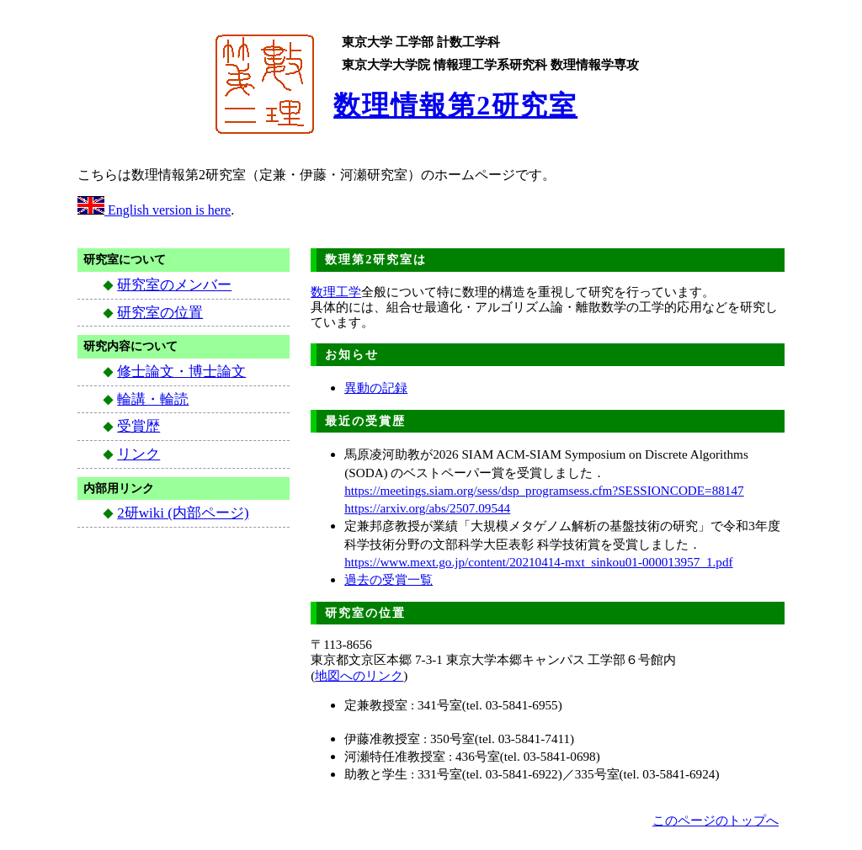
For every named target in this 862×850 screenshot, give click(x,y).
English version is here (154, 210)
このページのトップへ (715, 820)
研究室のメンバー (174, 285)
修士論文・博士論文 (181, 372)
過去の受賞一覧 (388, 579)
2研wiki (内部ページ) (182, 513)
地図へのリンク (359, 675)
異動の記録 (375, 387)
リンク (138, 454)
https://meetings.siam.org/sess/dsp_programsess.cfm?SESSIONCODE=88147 (543, 490)
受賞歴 (138, 426)
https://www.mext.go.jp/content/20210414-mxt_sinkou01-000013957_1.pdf (538, 562)
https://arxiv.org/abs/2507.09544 (427, 508)
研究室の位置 (160, 313)
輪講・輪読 (153, 399)
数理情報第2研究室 (455, 105)
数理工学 (336, 291)
